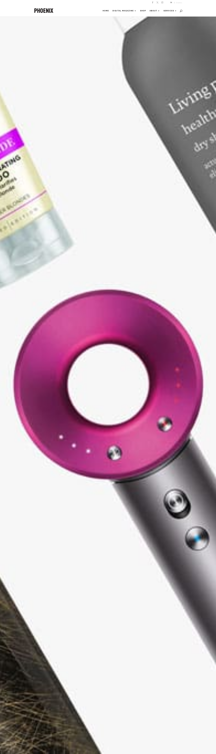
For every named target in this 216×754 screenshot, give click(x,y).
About (153, 11)
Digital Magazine (123, 11)
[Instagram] (162, 3)
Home (106, 11)
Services (169, 11)
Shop (143, 11)
